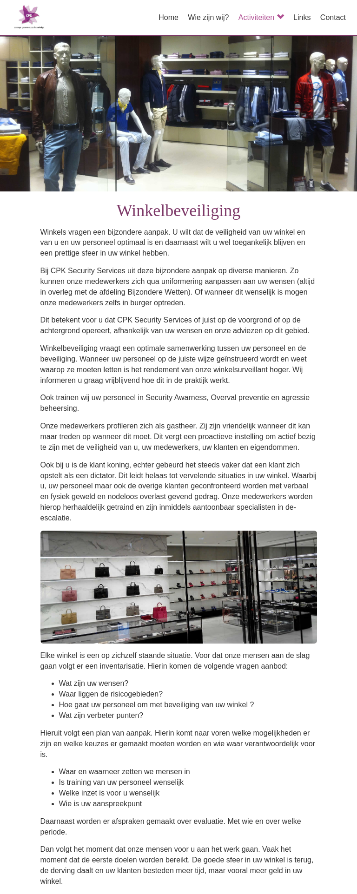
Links (302, 17)
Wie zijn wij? (208, 17)
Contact (333, 17)
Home (168, 17)
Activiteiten (261, 17)
